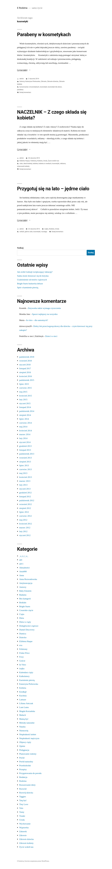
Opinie (22, 746)
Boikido (22, 602)
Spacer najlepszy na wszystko (45, 314)
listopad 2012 (25, 496)
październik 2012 (26, 500)
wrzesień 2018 (25, 360)
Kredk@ (23, 691)
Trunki (22, 816)
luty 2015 (23, 399)
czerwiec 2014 (25, 422)
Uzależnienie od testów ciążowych (32, 279)
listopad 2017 (25, 368)
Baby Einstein (25, 591)
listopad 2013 (25, 450)
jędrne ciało (29, 232)
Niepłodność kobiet (27, 734)
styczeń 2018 (25, 364)
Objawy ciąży (25, 742)
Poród (21, 757)
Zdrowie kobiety (26, 843)
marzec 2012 (24, 527)
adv (20, 559)
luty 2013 (23, 484)
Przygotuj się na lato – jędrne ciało (53, 188)
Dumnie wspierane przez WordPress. (37, 861)
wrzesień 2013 (25, 457)
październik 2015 (26, 380)
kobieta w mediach (45, 163)
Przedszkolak (25, 765)
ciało (21, 163)
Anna (21, 575)
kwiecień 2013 (25, 477)
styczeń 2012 (25, 535)
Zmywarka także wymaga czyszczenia (44, 308)
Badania (22, 594)
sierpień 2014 (25, 415)
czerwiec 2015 (25, 387)
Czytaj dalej (24, 70)
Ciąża (21, 614)
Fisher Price (24, 653)
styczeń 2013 (25, 488)
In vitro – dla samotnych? (37, 320)
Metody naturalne (26, 722)
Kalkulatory (24, 676)
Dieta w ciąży (25, 622)
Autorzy (22, 81)
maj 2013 (23, 473)
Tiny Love (23, 804)
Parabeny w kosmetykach (44, 34)
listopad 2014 (25, 407)
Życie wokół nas (53, 161)
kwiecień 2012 (25, 523)
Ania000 (23, 571)
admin (21, 79)
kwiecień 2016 (25, 376)
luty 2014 (23, 438)
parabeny (20, 90)
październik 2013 (26, 453)
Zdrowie (43, 81)
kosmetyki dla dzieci (55, 87)
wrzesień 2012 (25, 504)
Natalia (22, 726)
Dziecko (22, 637)
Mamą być (23, 719)
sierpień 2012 (25, 508)
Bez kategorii (25, 598)
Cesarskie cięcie (26, 610)
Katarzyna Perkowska (32, 81)
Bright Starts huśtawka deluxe (30, 283)
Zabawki (23, 831)
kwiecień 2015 (25, 395)
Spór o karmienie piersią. (28, 287)
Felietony (33, 161)
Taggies (22, 796)
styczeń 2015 (25, 403)
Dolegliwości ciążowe (28, 626)
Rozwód (22, 788)
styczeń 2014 (25, 442)
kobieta (35, 163)
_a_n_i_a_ (23, 556)
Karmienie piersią (27, 680)
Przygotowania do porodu (30, 773)
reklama (63, 163)
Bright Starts (24, 606)
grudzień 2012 (25, 492)
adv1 (21, 563)
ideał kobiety (27, 163)
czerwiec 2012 (25, 516)
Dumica (22, 633)
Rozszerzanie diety (27, 785)
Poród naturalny (26, 761)
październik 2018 (26, 357)
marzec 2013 (24, 481)
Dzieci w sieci (51, 336)
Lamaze (22, 699)
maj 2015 (23, 391)
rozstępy (44, 232)
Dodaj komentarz (25, 92)
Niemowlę (23, 730)
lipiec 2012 (24, 512)
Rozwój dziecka (26, 792)
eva (20, 645)
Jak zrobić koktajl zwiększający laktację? (35, 272)
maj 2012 (23, 519)
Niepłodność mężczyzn (29, 738)
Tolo (21, 808)
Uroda (45, 161)
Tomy (21, 812)
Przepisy (23, 769)
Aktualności (24, 567)
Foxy (21, 656)
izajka (46, 229)
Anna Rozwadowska (28, 579)
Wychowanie (25, 823)
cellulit (21, 232)
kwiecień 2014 (25, 430)
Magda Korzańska (27, 711)
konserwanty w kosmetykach (29, 87)
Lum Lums (24, 707)
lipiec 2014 (24, 419)
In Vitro (22, 664)
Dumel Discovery (26, 629)
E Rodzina (22, 7)
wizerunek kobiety (23, 166)
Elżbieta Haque (24, 161)
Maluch (22, 715)
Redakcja (23, 777)
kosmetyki (43, 87)
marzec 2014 (24, 434)
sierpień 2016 (25, 372)
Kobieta (40, 161)
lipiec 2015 (24, 384)
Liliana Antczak (26, 703)
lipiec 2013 (24, 465)
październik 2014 (26, 411)
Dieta (21, 618)
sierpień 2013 (25, 461)
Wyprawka (24, 827)
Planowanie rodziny (27, 753)
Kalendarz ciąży (26, 672)
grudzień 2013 (25, 446)
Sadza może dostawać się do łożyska (33, 275)
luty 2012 (23, 531)
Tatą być (23, 800)
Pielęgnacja (24, 750)
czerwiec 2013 (25, 469)
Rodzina (22, 781)
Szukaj (20, 247)
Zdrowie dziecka (52, 81)
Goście (22, 660)
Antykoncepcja (25, 583)
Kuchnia (23, 695)
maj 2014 (23, 426)
